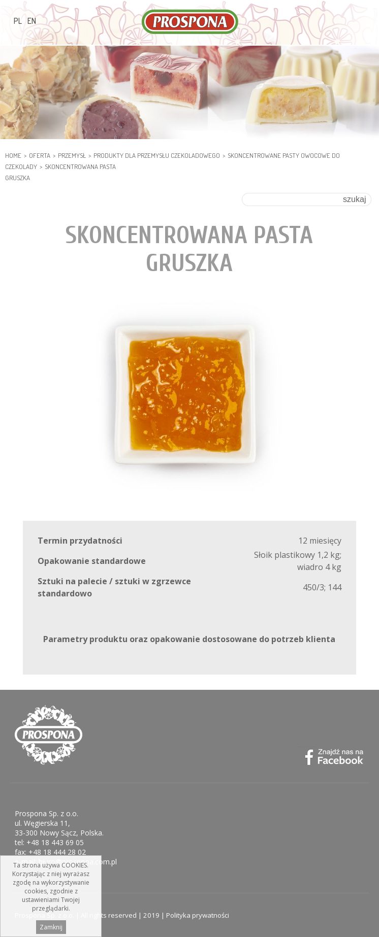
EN (31, 21)
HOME (13, 155)
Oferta (39, 155)
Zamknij (51, 929)
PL (18, 21)
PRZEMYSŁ (72, 155)
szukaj (354, 199)
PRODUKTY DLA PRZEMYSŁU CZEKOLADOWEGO (156, 155)
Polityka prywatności (197, 915)
